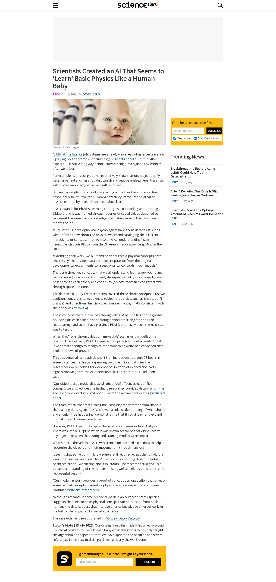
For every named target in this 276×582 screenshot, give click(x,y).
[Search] (220, 5)
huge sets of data (123, 159)
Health (175, 182)
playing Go (63, 159)
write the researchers (83, 490)
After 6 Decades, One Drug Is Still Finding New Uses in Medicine (194, 193)
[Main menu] (56, 5)
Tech (56, 94)
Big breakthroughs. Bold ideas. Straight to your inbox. (114, 554)
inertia (82, 308)
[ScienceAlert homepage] (138, 5)
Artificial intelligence (67, 154)
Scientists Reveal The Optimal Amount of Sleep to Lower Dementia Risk (197, 214)
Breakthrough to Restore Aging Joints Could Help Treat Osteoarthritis (193, 172)
